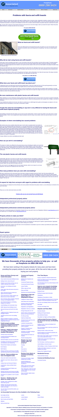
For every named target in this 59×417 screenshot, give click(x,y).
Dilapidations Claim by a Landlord (28, 308)
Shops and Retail (24, 290)
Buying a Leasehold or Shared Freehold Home (47, 277)
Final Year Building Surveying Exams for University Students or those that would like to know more (48, 300)
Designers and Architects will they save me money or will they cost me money (9, 284)
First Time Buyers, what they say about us (46, 342)
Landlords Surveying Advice (26, 323)
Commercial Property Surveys (27, 282)
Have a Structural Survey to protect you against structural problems (9, 293)
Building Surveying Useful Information (45, 293)
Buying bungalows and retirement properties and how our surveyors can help (47, 333)
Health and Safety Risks (26, 318)
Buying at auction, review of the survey (45, 330)
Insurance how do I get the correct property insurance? (28, 321)
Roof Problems (4, 346)
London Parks (24, 399)
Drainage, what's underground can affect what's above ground (9, 382)
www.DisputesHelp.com (21, 211)
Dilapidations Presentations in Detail (45, 297)
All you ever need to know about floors (8, 357)
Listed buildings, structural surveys (44, 344)
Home (2, 9)
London (22, 395)
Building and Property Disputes (44, 313)
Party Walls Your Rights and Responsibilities (46, 317)
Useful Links (54, 9)
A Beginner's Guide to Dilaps (27, 299)
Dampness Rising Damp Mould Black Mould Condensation (27, 304)
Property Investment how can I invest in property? (27, 326)
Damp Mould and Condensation (27, 301)
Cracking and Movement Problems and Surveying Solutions (8, 337)
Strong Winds (24, 351)
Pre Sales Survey (31, 9)
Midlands (2, 401)
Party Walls (40, 304)
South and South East (5, 397)
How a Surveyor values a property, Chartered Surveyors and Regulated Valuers (10, 299)
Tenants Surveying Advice (26, 337)
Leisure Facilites (24, 286)
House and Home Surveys (43, 355)
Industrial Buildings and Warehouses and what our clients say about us (28, 362)
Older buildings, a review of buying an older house (48, 346)
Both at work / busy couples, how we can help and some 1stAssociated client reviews (48, 336)
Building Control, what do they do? (8, 281)
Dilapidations (40, 295)
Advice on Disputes (43, 9)
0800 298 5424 (48, 5)
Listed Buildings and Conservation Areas (9, 305)
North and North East (5, 403)
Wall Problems (4, 348)
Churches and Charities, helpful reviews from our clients (27, 359)
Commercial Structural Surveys (27, 284)
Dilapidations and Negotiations (27, 306)
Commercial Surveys (42, 360)
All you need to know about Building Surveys (10, 279)
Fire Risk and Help (25, 316)
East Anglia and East (5, 395)
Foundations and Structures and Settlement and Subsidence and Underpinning (9, 342)
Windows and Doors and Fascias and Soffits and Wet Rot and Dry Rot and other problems (10, 351)
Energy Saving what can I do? (27, 310)
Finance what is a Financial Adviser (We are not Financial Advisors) (28, 313)
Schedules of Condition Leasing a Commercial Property (28, 332)
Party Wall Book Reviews (43, 315)
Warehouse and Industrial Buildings (28, 292)
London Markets (24, 397)
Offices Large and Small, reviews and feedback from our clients (27, 366)
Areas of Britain (41, 397)
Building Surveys (41, 291)
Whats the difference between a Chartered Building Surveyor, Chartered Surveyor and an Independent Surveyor (10, 319)
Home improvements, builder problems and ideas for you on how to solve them (9, 296)
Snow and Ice (24, 349)
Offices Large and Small (26, 288)
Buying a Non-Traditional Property (44, 351)
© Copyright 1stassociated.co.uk (52, 250)
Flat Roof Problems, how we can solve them (9, 339)
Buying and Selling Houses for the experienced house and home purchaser (47, 280)
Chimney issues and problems (7, 334)
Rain (22, 347)
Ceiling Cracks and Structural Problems (9, 363)
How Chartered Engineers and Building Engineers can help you (8, 302)
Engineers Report (19, 9)
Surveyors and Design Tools (43, 306)
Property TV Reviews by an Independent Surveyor (26, 329)
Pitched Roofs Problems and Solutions (8, 344)
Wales (39, 395)
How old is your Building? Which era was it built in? (48, 302)
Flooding (23, 344)
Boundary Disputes (41, 310)
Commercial (9, 9)
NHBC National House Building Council (9, 307)
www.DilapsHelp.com (52, 210)
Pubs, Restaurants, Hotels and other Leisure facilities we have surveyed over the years (28, 370)
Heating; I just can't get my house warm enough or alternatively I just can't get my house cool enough (9, 385)
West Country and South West (7, 399)
